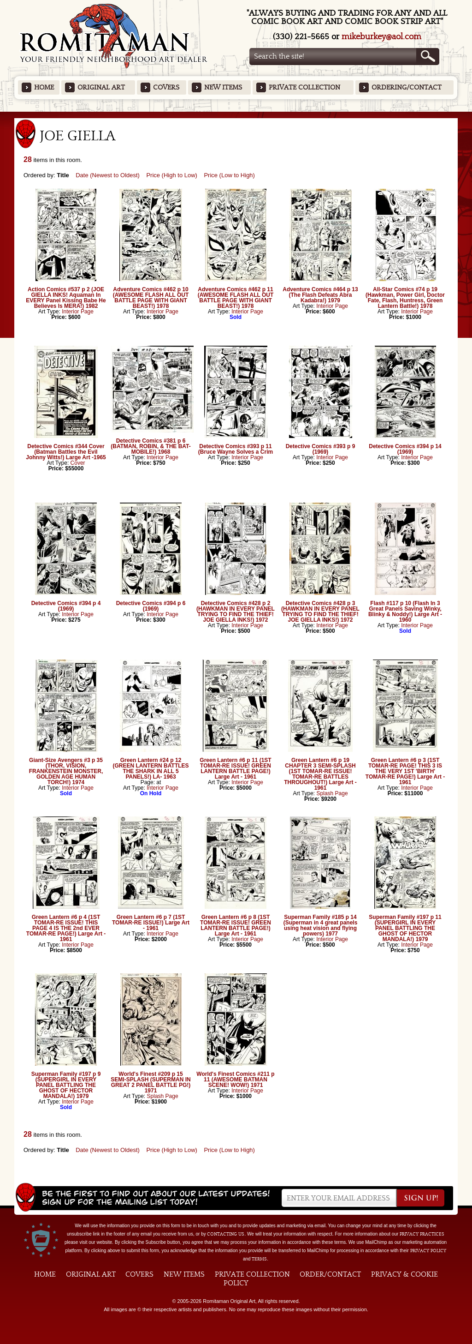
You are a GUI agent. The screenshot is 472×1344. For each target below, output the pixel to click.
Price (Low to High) (229, 175)
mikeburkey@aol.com (381, 37)
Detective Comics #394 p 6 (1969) (151, 606)
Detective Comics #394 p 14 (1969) (405, 449)
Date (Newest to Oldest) (108, 175)
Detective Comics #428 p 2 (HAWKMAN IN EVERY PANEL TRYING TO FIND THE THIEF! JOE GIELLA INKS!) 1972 (235, 611)
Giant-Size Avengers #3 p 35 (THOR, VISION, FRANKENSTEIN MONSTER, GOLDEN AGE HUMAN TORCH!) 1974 (66, 771)
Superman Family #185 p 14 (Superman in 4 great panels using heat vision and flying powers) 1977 (320, 925)
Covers (166, 87)
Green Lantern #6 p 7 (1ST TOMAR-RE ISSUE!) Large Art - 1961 (150, 922)
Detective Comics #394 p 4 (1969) (66, 606)
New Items (223, 87)
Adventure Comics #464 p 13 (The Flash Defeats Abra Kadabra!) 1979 (320, 295)
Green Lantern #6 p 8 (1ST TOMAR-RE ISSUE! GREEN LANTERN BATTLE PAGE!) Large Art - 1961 (235, 925)
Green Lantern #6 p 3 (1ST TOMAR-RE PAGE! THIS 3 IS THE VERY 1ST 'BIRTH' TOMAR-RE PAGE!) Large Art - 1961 (405, 771)
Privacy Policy (428, 1251)
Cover (78, 463)
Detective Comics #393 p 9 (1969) (320, 449)
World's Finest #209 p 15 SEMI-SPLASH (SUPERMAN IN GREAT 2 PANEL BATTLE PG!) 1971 (150, 1082)
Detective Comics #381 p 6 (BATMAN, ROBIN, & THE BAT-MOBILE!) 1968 (151, 446)
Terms (259, 1259)
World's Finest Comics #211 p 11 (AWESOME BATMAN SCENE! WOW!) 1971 (235, 1079)
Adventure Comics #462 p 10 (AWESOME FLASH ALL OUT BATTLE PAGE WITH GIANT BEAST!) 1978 (151, 297)
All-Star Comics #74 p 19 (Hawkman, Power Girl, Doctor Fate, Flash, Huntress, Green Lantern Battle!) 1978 (405, 297)
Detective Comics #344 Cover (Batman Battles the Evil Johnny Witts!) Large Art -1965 (66, 452)
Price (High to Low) (171, 175)
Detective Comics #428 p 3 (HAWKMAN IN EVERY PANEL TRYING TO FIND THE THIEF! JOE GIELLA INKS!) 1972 (320, 611)
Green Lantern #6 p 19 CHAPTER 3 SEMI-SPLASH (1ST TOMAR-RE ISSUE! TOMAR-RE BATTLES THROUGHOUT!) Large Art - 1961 (320, 774)
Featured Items (236, 114)
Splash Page (332, 793)
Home (44, 87)
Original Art (101, 87)
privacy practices (422, 1234)
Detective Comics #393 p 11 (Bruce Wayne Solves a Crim (235, 449)
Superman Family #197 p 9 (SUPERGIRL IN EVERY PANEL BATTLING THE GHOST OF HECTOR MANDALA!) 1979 (66, 1085)
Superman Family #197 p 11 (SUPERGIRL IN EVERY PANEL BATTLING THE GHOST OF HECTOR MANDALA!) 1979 (405, 928)
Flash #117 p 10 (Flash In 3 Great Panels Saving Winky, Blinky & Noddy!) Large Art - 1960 (405, 611)
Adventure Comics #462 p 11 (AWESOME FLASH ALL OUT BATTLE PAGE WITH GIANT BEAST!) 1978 (236, 297)
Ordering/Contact (407, 87)
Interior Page (78, 311)
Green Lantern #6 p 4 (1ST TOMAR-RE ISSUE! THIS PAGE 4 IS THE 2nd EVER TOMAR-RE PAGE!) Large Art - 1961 (66, 928)
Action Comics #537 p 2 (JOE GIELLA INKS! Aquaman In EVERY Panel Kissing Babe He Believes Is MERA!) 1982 (66, 297)
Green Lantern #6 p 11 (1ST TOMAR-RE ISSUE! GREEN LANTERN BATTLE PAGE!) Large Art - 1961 (235, 768)
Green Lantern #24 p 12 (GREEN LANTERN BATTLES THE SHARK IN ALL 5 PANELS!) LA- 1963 (150, 768)
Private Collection (304, 87)
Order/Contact (330, 1274)
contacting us (225, 1234)
